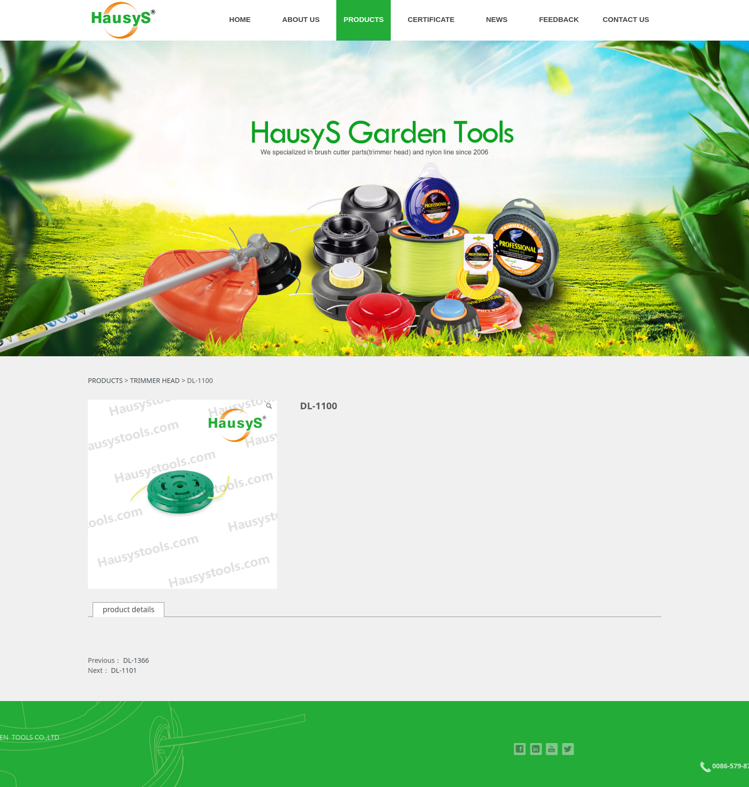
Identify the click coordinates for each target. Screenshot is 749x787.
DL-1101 (124, 670)
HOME (240, 19)
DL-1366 (136, 660)
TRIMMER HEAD (155, 380)
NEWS (496, 19)
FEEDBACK (558, 19)
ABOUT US (301, 19)
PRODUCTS (363, 19)
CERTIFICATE (430, 19)
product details (128, 610)
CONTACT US (626, 19)
